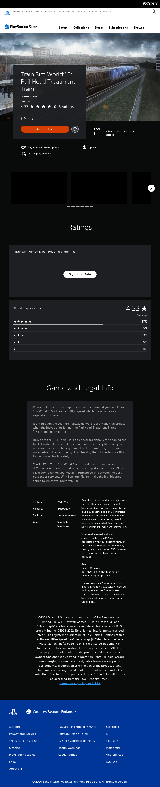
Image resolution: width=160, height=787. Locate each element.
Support (104, 11)
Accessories (65, 11)
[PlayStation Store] (21, 22)
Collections (81, 23)
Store (91, 11)
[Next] (151, 184)
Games (16, 11)
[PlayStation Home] (7, 12)
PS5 (28, 11)
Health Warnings (90, 564)
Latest (63, 23)
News (80, 11)
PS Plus (49, 11)
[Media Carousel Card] (39, 184)
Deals (99, 23)
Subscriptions (118, 23)
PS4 (37, 11)
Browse (139, 23)
